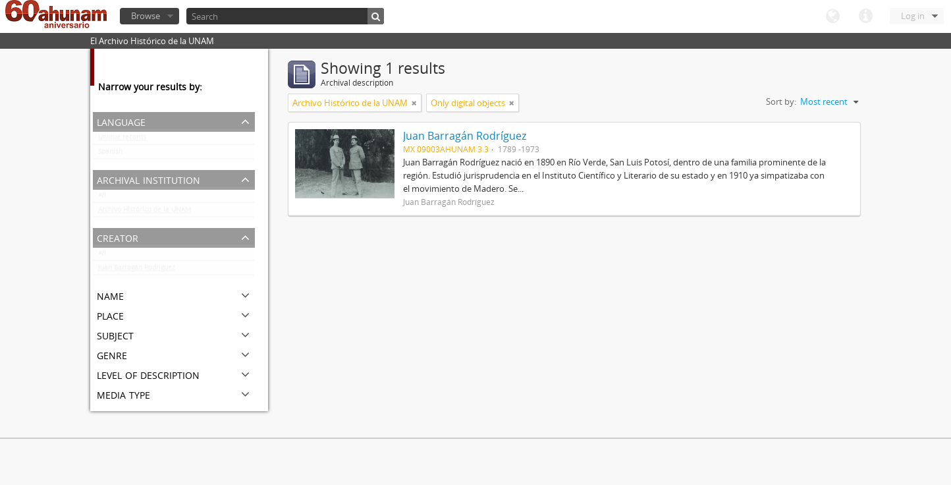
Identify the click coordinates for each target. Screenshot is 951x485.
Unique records (122, 139)
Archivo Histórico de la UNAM (144, 212)
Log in (913, 16)
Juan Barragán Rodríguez (136, 270)
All (102, 197)
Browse (145, 16)
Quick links (865, 16)
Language (832, 16)
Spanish (110, 154)
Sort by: (781, 101)
